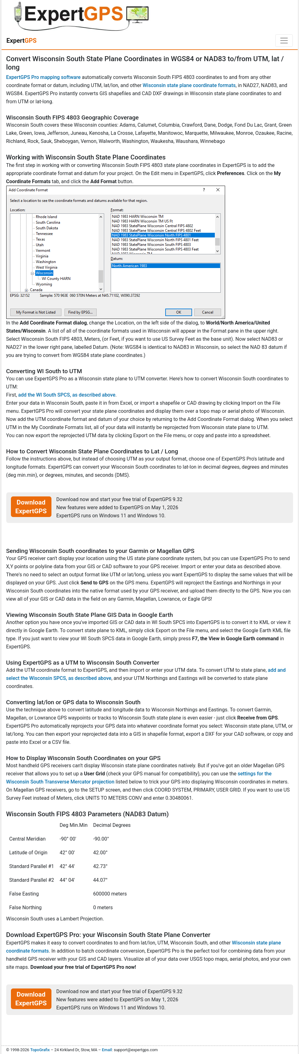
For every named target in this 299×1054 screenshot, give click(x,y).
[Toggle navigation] (284, 40)
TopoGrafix (40, 1049)
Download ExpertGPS (31, 507)
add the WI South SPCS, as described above (66, 395)
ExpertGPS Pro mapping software (43, 77)
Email (107, 1049)
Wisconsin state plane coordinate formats (189, 85)
